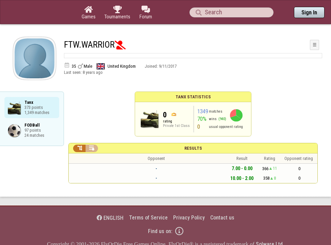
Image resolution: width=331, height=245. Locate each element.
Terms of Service (148, 199)
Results (193, 129)
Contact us (222, 199)
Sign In (309, 12)
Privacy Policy (189, 199)
